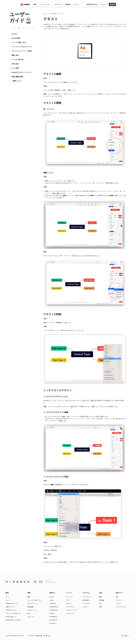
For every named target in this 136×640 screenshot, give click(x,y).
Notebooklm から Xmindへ (13, 620)
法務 (100, 606)
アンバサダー (86, 603)
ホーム (45, 13)
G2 (100, 603)
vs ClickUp (52, 623)
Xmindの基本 (53, 13)
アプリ (7, 597)
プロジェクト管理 (32, 600)
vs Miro (51, 600)
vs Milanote (52, 603)
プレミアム (119, 600)
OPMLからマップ (11, 610)
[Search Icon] (22, 28)
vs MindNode (53, 616)
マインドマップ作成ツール (13, 613)
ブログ (68, 600)
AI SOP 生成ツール (11, 616)
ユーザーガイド (70, 606)
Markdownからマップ (12, 603)
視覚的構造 (30, 606)
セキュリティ (31, 616)
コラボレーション (32, 610)
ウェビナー (86, 606)
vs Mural (51, 613)
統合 (28, 613)
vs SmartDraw (53, 610)
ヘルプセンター (70, 613)
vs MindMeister (53, 606)
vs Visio (51, 597)
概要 (28, 597)
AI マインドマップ (32, 603)
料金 (117, 597)
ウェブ (7, 600)
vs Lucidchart (53, 620)
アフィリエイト (87, 597)
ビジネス (118, 603)
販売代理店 (86, 600)
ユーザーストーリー (71, 610)
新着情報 (101, 600)
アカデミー (69, 603)
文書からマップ (10, 606)
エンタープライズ (121, 606)
